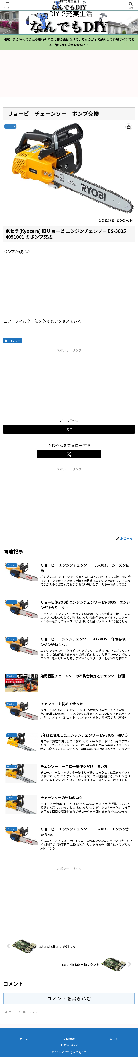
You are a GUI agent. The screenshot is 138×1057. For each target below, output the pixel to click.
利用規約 (69, 1039)
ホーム (24, 1039)
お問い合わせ (69, 1045)
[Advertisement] (69, 382)
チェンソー (12, 340)
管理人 (114, 1039)
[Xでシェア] (69, 429)
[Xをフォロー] (69, 454)
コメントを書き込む (69, 998)
